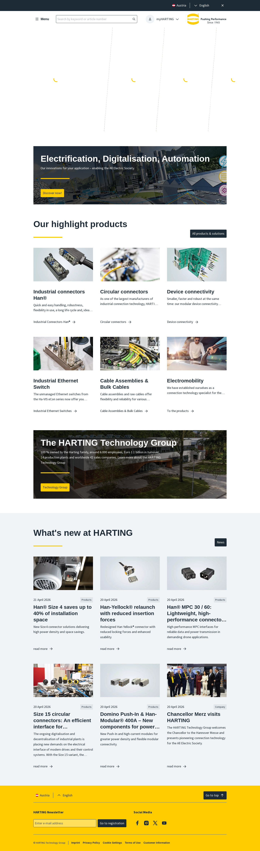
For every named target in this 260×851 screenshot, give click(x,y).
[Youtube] (164, 823)
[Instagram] (146, 823)
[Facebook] (137, 823)
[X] (155, 823)
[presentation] (201, 5)
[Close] (222, 5)
